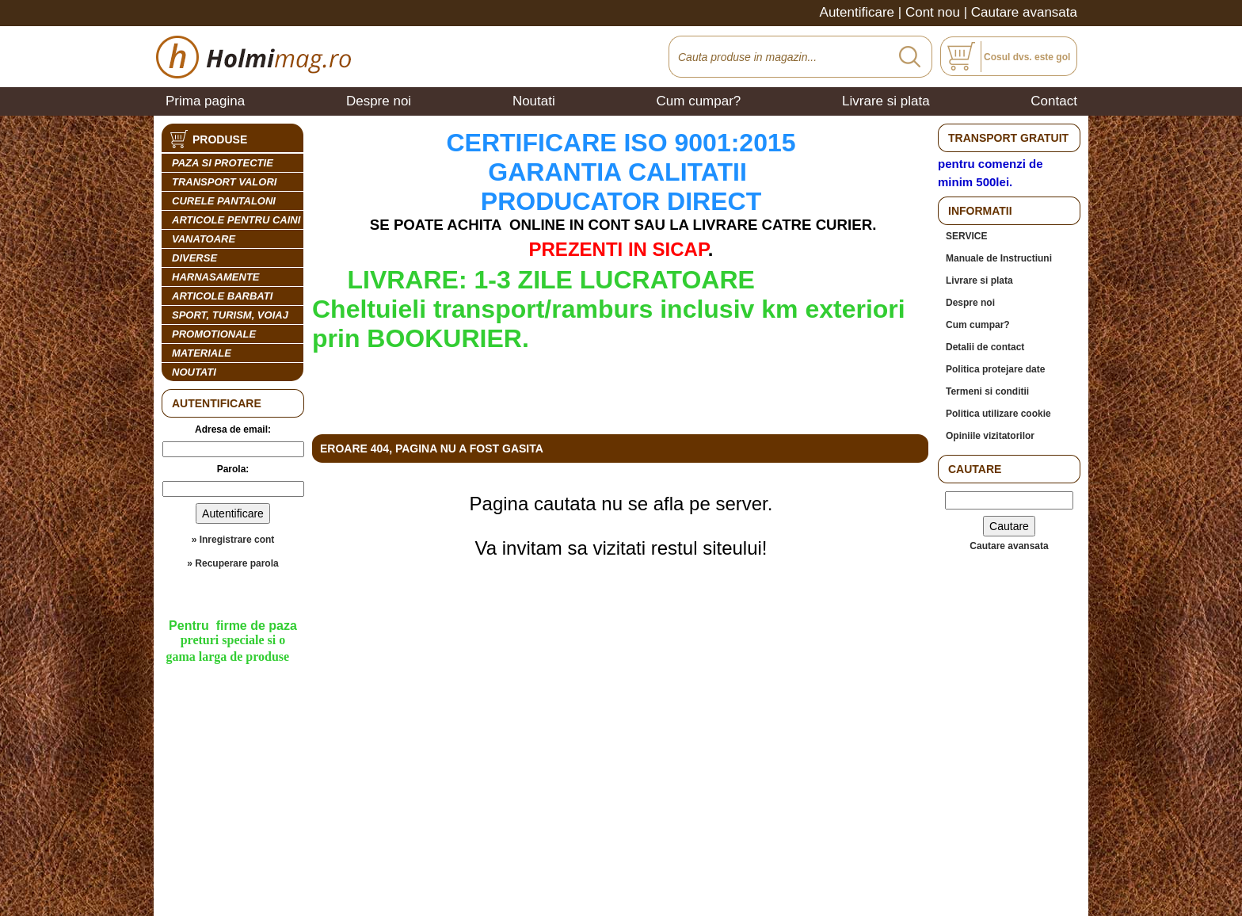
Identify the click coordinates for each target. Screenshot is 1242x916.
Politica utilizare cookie (998, 413)
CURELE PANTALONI (224, 201)
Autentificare (857, 12)
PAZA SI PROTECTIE (222, 163)
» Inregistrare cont (233, 539)
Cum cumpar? (699, 101)
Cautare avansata (1024, 12)
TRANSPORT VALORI (224, 182)
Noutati (533, 101)
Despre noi (378, 101)
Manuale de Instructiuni (999, 258)
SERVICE (966, 236)
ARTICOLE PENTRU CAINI (236, 220)
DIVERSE (194, 258)
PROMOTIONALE (214, 334)
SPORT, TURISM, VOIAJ (230, 315)
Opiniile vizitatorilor (990, 435)
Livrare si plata (886, 101)
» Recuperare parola (232, 563)
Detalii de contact (985, 347)
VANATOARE (203, 239)
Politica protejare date (995, 369)
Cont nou (932, 12)
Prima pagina (205, 101)
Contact (1054, 101)
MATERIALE (201, 353)
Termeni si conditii (987, 391)
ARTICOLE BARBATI (222, 296)
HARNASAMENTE (216, 277)
